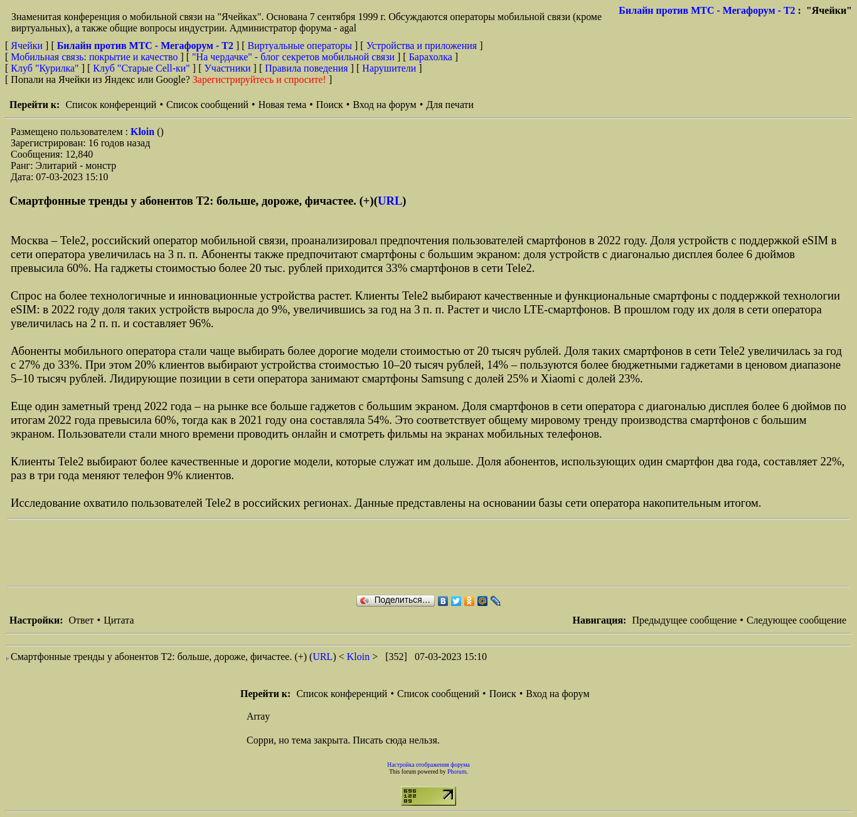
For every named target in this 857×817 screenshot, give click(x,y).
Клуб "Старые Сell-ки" (141, 68)
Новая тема (282, 104)
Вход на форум (384, 104)
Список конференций (110, 104)
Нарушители (389, 68)
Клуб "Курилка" (44, 68)
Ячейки (28, 45)
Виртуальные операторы (300, 45)
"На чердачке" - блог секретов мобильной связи (293, 56)
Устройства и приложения (421, 45)
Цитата (119, 620)
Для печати (450, 104)
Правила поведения (306, 68)
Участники (228, 68)
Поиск (329, 104)
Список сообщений (207, 104)
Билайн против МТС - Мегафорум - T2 (707, 10)
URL (390, 200)
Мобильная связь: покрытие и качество (94, 56)
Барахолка (430, 56)
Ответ (80, 620)
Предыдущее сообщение (684, 620)
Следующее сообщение (796, 620)
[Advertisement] (236, 552)
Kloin (143, 131)
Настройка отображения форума (428, 764)
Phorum (456, 771)
